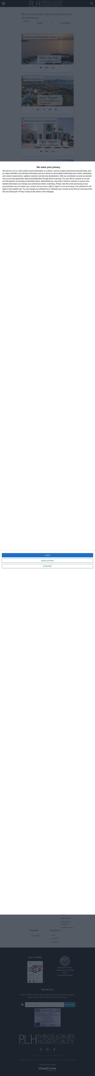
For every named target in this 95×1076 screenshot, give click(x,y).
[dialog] (47, 538)
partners (15, 171)
